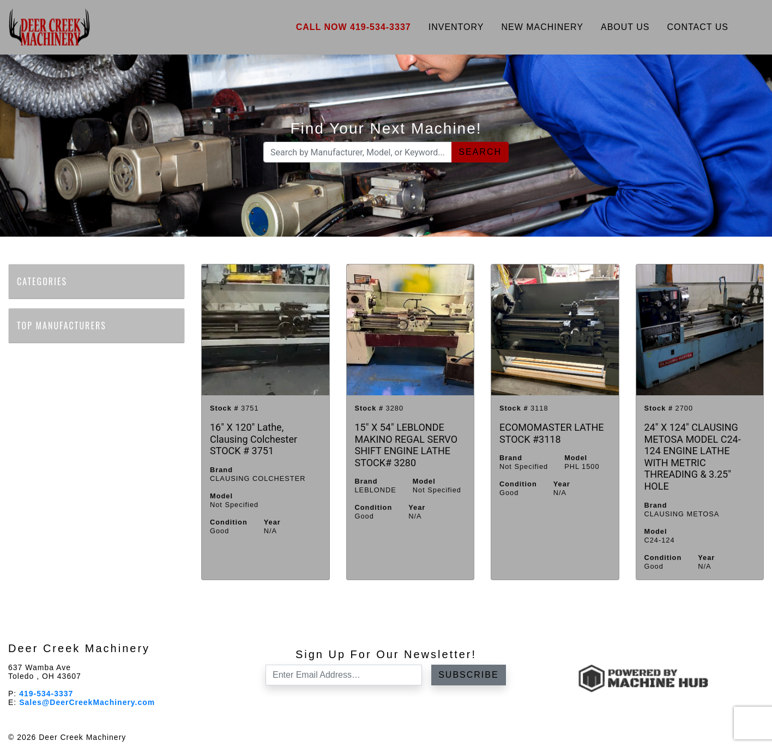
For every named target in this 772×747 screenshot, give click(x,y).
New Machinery (542, 27)
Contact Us (697, 27)
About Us (625, 27)
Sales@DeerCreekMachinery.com (87, 702)
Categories (48, 281)
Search (480, 151)
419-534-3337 (46, 693)
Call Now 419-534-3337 (353, 27)
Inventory (456, 27)
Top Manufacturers (67, 325)
